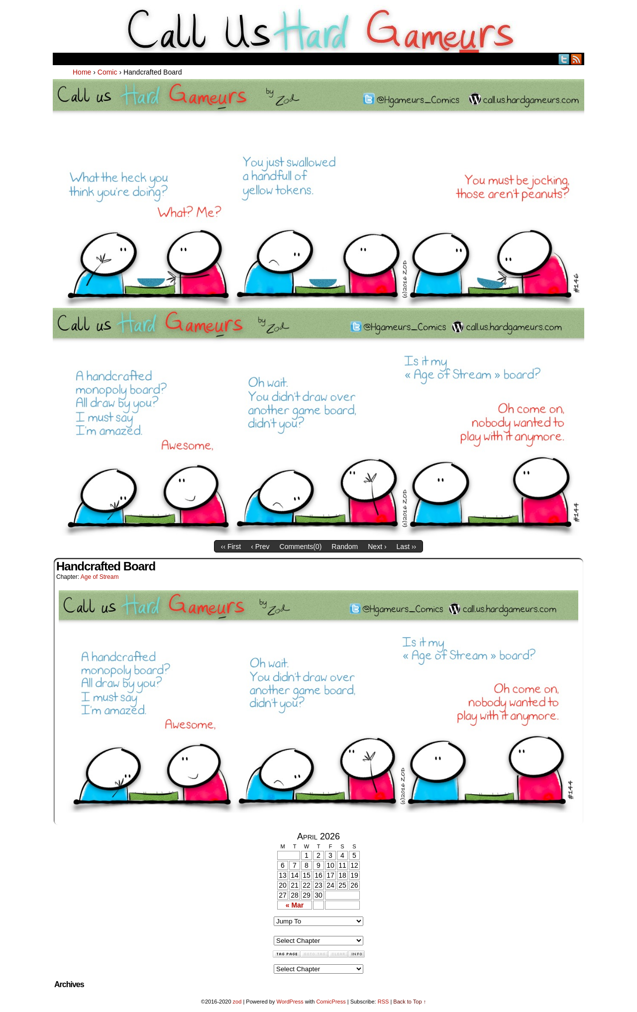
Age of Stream (100, 576)
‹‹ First (231, 547)
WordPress (289, 1002)
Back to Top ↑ (409, 1002)
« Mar (295, 905)
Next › (377, 547)
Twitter (564, 59)
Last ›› (407, 547)
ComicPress (330, 1002)
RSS (576, 59)
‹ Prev (260, 547)
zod (237, 1002)
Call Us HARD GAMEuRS (319, 29)
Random (344, 547)
